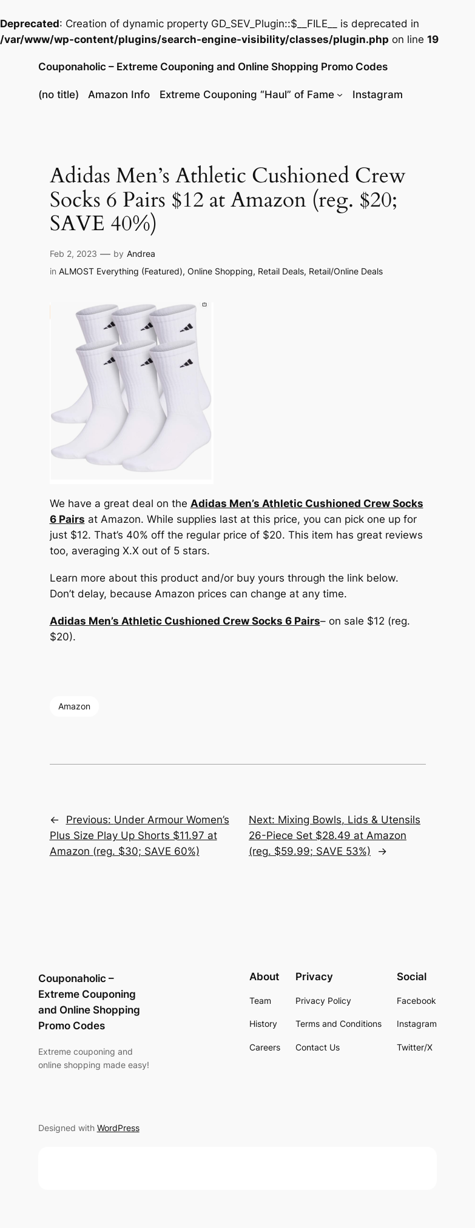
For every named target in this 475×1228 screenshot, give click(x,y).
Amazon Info (119, 94)
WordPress (118, 1128)
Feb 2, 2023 (73, 253)
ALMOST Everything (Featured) (121, 271)
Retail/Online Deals (346, 271)
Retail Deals (281, 271)
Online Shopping (220, 271)
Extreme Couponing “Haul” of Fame (247, 94)
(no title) (58, 94)
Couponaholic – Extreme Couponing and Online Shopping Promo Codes (213, 67)
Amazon (74, 706)
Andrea (141, 253)
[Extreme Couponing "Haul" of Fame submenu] (340, 94)
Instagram (377, 94)
